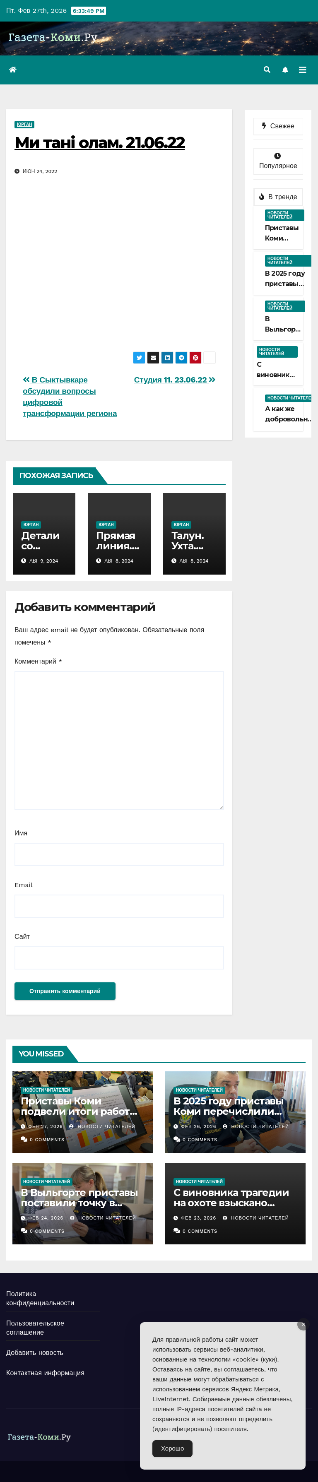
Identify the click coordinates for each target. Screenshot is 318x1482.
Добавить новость (34, 1353)
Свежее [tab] (278, 126)
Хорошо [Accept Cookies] (172, 1448)
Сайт (22, 937)
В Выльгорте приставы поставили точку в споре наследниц (79, 1202)
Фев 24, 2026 (46, 1218)
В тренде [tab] (278, 197)
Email (23, 885)
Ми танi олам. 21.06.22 (99, 142)
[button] (267, 70)
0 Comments (47, 1140)
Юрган (24, 124)
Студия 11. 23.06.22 (175, 380)
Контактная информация (45, 1373)
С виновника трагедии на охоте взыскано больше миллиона (231, 1202)
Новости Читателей (102, 1126)
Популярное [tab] (278, 161)
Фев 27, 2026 (46, 1126)
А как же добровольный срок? (291, 419)
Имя (20, 833)
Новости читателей (279, 215)
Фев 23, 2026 (199, 1218)
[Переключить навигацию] (303, 70)
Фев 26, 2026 (199, 1126)
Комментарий (38, 661)
